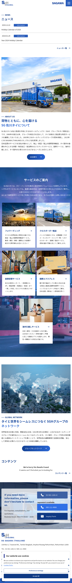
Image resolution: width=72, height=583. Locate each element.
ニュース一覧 (64, 48)
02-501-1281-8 (10, 549)
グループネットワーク (36, 448)
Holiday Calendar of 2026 (11, 29)
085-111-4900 (21, 549)
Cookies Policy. (8, 565)
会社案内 (36, 157)
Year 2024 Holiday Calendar (12, 40)
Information (21, 25)
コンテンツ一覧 (63, 473)
